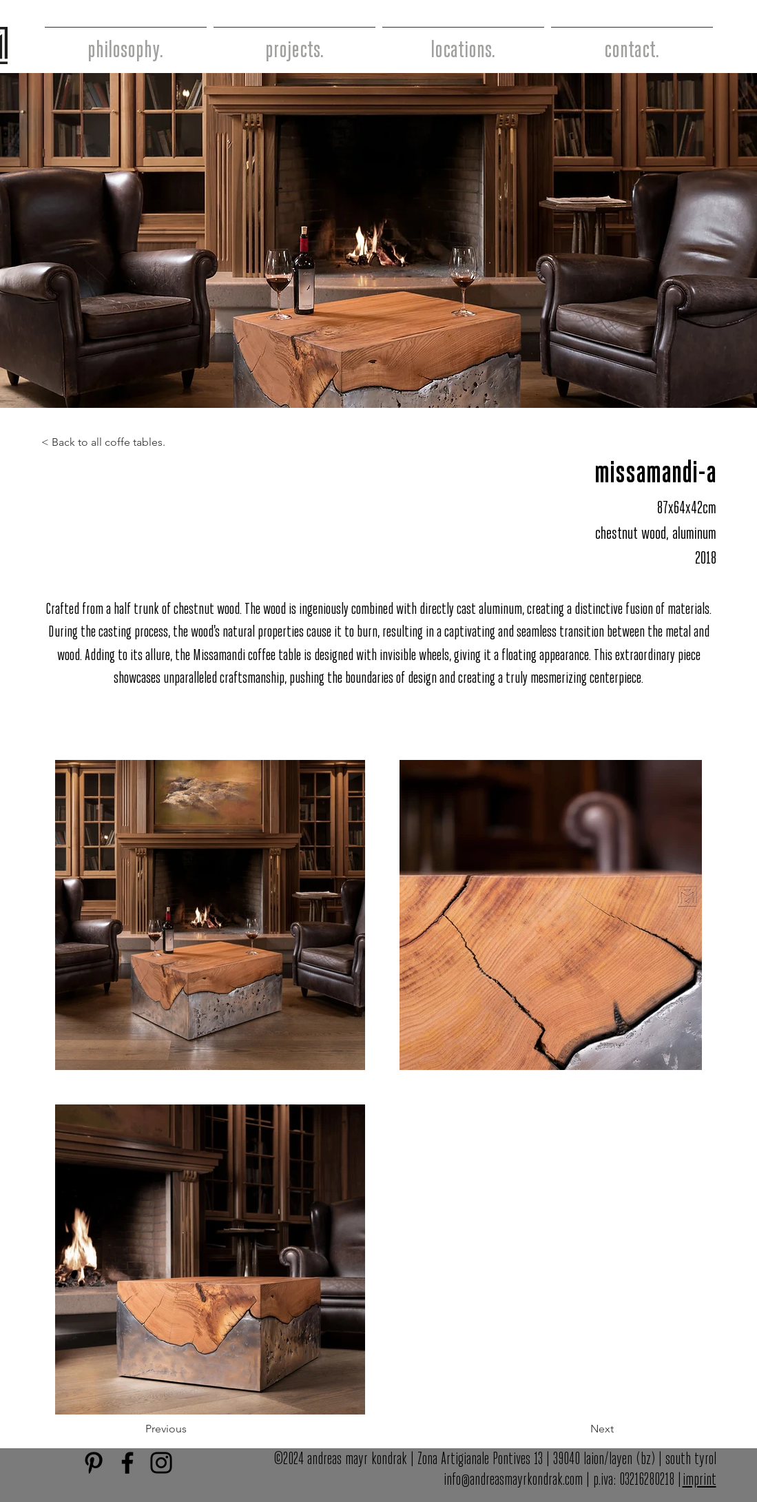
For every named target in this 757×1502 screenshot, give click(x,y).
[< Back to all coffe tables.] (109, 443)
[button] (201, 1429)
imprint (699, 1480)
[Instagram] (161, 1462)
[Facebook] (127, 1462)
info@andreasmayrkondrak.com (513, 1480)
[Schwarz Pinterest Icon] (93, 1462)
